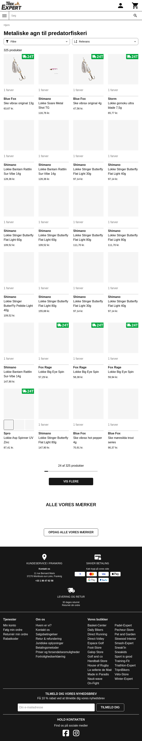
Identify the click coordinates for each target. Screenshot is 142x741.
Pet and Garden (125, 634)
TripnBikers (122, 670)
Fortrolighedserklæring (50, 656)
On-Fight (93, 683)
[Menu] (4, 15)
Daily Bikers (95, 630)
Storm (112, 98)
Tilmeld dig (110, 707)
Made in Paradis (98, 674)
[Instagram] (76, 734)
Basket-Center (97, 625)
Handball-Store (97, 661)
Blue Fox (10, 98)
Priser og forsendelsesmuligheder (58, 652)
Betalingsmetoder (47, 648)
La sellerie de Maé (100, 670)
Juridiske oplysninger (49, 643)
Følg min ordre (12, 630)
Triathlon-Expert (125, 665)
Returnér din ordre (71, 605)
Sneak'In (120, 648)
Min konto (9, 625)
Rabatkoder (10, 639)
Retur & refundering (49, 639)
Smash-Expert (124, 643)
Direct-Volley (96, 639)
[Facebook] (66, 734)
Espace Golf (96, 643)
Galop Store (95, 652)
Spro (7, 433)
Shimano (44, 98)
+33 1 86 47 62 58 (44, 581)
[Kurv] (135, 5)
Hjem (7, 25)
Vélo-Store (122, 674)
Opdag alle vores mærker (71, 532)
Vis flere (71, 481)
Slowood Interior (125, 639)
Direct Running (97, 634)
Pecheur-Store (124, 630)
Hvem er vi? (43, 625)
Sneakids (121, 652)
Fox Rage (45, 367)
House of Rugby (98, 665)
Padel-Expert (123, 625)
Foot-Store (95, 648)
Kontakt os (44, 569)
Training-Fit (122, 661)
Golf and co (95, 656)
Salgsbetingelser (47, 634)
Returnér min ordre (15, 634)
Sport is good (123, 656)
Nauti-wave (95, 679)
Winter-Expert (124, 679)
